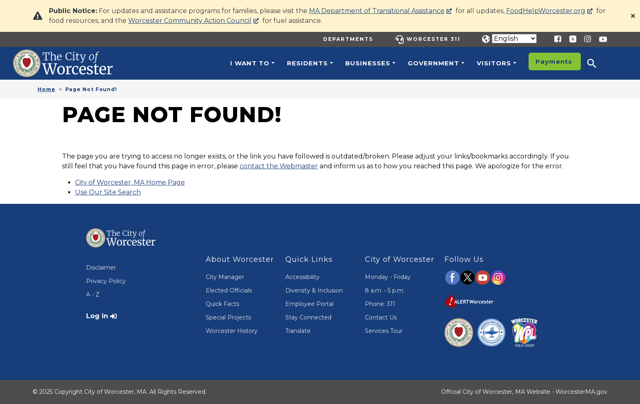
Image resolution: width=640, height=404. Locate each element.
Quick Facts (222, 304)
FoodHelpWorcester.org (545, 11)
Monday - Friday (388, 277)
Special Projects (228, 317)
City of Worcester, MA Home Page (130, 182)
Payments (554, 61)
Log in (97, 316)
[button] (597, 63)
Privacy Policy (106, 281)
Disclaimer (101, 267)
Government (433, 63)
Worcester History (232, 331)
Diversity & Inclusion (314, 290)
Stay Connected (308, 317)
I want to (249, 63)
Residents (307, 63)
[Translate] (514, 38)
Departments (348, 39)
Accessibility (302, 277)
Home (47, 89)
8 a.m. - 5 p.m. (384, 290)
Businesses (367, 63)
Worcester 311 (433, 39)
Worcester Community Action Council (189, 21)
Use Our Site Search (108, 192)
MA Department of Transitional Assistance (376, 11)
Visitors (494, 63)
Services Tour (383, 331)
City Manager (225, 277)
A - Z (93, 294)
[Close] (633, 15)
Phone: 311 (380, 304)
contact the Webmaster (279, 166)
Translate (298, 331)
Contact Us (381, 317)
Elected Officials (229, 290)
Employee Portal (309, 304)
